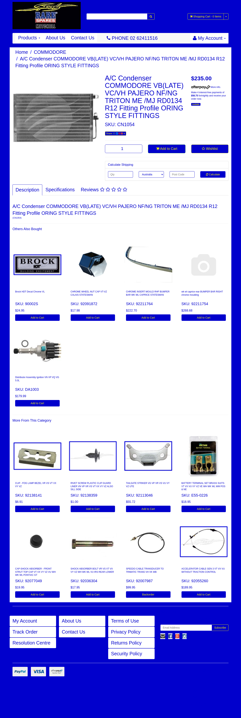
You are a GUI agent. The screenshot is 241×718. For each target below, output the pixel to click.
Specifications (60, 189)
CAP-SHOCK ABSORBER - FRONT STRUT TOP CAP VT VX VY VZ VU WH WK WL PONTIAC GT (35, 572)
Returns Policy (126, 642)
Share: (115, 133)
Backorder (148, 594)
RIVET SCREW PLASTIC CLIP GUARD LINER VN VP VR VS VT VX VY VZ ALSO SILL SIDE (92, 486)
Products (29, 37)
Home (21, 52)
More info (205, 87)
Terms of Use (125, 620)
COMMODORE (50, 52)
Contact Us (82, 37)
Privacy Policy (126, 631)
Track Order (25, 631)
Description (27, 189)
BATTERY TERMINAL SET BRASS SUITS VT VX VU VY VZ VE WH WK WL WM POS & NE (203, 486)
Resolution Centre (31, 642)
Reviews (104, 189)
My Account (25, 620)
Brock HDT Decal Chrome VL (30, 291)
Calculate (213, 174)
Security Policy (126, 653)
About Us (55, 37)
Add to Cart (166, 149)
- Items (205, 16)
